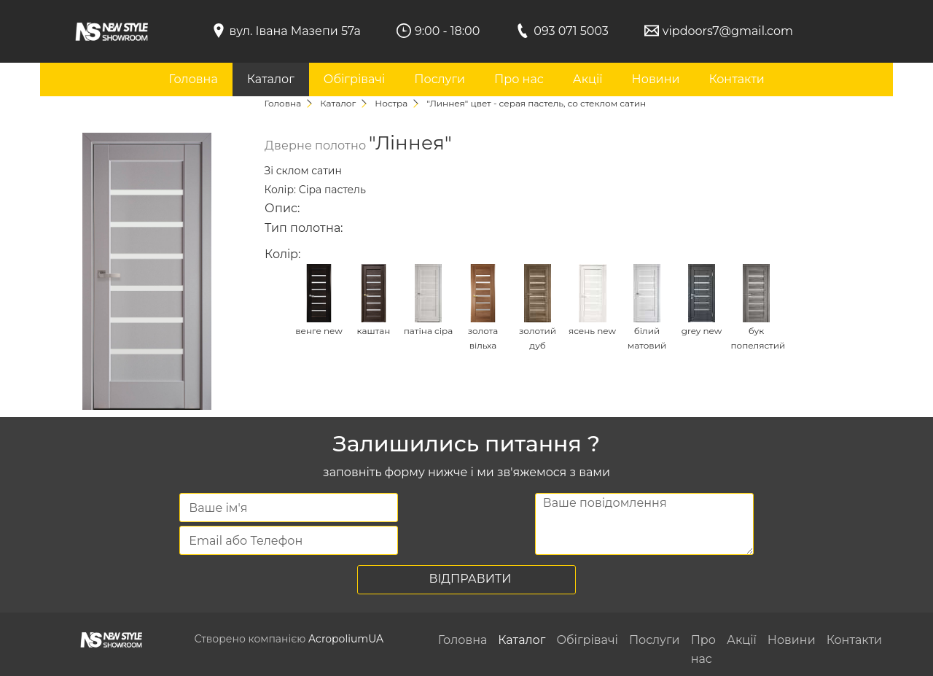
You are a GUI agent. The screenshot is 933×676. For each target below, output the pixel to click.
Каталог (270, 79)
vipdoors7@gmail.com (728, 31)
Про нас (519, 79)
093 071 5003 (571, 31)
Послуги (439, 79)
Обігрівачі (354, 79)
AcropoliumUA (345, 638)
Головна (193, 79)
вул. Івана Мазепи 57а (295, 31)
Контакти (736, 79)
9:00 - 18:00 (447, 31)
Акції (588, 79)
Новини (656, 79)
